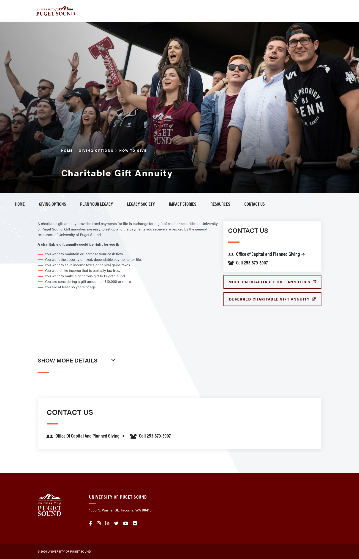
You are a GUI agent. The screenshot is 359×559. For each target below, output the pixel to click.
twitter (116, 523)
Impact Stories (182, 203)
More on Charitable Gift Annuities (270, 281)
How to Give (133, 150)
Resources (220, 203)
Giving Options (97, 150)
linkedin (107, 523)
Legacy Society (141, 203)
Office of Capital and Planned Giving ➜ (266, 253)
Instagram (99, 523)
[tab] (78, 370)
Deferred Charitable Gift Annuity (270, 299)
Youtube (125, 523)
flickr (135, 523)
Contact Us (254, 203)
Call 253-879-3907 (248, 262)
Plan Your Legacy (96, 203)
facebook (90, 523)
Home (67, 150)
